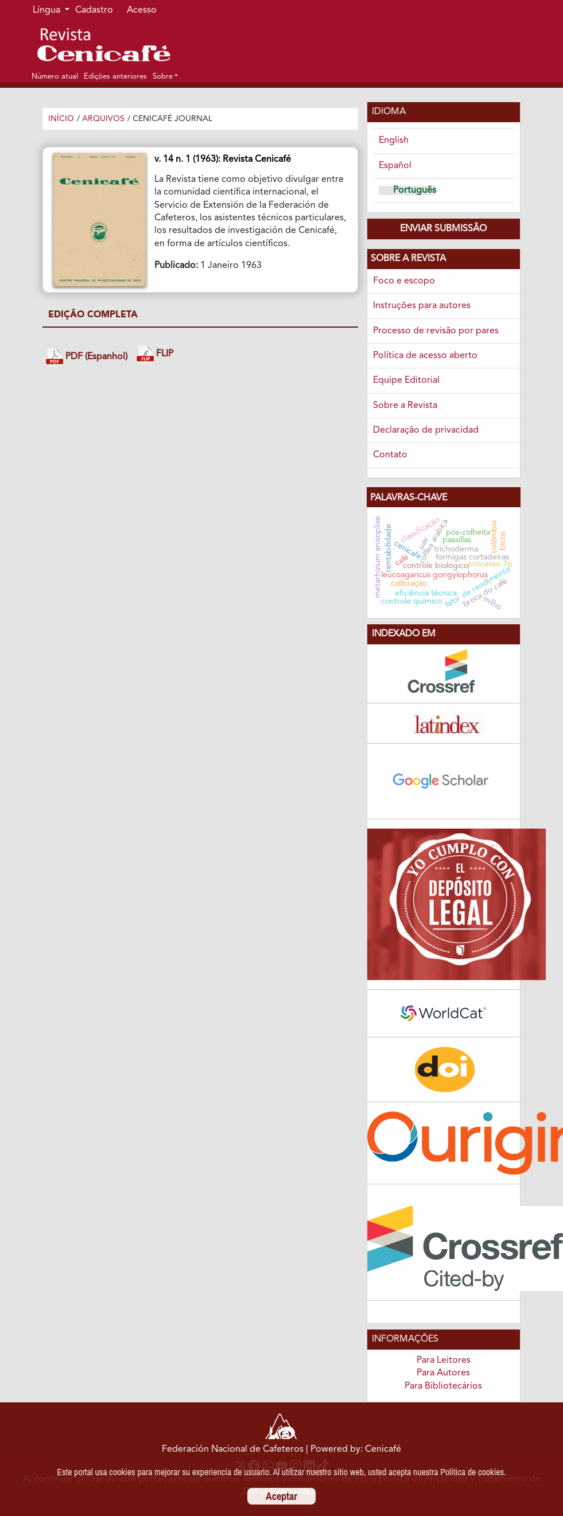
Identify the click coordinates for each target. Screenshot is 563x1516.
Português (414, 190)
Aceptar (281, 1496)
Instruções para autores (422, 305)
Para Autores (443, 1373)
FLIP (155, 354)
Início (61, 119)
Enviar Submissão (443, 229)
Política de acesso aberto (425, 355)
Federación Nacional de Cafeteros (233, 1449)
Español (395, 165)
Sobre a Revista (405, 405)
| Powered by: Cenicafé (353, 1449)
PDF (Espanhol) (86, 357)
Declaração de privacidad (426, 430)
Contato (390, 455)
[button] (165, 76)
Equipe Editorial (406, 380)
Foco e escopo (404, 281)
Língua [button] (48, 10)
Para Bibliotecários (443, 1386)
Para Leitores (444, 1360)
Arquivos (103, 119)
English (394, 140)
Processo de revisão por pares (436, 331)
